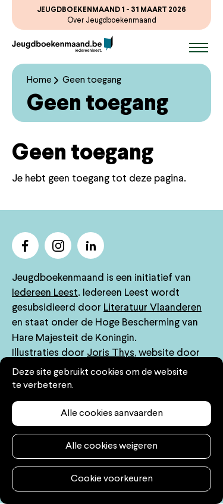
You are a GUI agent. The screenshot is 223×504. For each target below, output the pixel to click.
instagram (58, 245)
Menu (198, 47)
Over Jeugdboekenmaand (111, 20)
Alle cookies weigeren (111, 446)
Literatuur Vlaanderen (152, 308)
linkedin (90, 245)
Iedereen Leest (45, 293)
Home (39, 80)
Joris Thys (110, 353)
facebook (25, 245)
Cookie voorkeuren (112, 479)
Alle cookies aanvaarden (112, 413)
